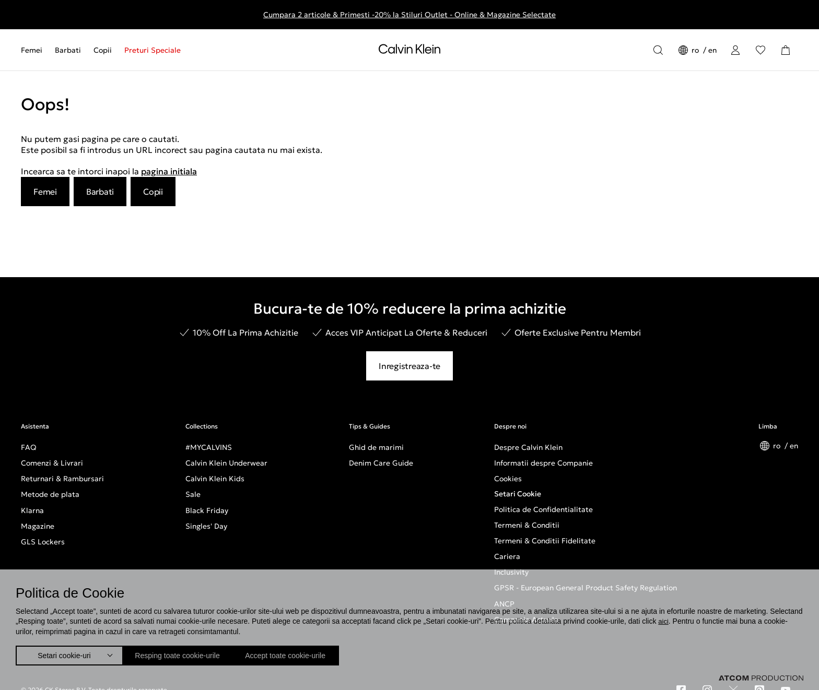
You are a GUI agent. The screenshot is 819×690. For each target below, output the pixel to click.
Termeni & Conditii (526, 525)
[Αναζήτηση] (658, 50)
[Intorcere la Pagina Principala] (409, 51)
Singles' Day (206, 526)
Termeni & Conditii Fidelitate (544, 540)
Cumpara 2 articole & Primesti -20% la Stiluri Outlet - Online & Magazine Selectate (409, 14)
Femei (31, 50)
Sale (193, 494)
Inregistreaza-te (409, 366)
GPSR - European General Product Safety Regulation (585, 587)
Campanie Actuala (526, 619)
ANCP (504, 604)
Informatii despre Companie (543, 463)
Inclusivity (511, 572)
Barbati (68, 50)
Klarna (32, 510)
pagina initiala (169, 171)
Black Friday (206, 510)
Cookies (508, 478)
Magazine (37, 526)
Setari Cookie (517, 493)
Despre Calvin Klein (528, 447)
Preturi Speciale (152, 50)
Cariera (507, 556)
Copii (102, 50)
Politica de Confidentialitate (543, 509)
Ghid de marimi (376, 447)
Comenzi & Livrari (52, 463)
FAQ (29, 447)
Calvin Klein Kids (214, 478)
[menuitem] (35, 50)
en (712, 50)
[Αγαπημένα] (760, 50)
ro (696, 50)
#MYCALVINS (208, 447)
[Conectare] (735, 50)
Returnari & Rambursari (62, 478)
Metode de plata (50, 494)
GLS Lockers (43, 541)
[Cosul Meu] (785, 50)
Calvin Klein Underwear (226, 463)
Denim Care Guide (381, 463)
